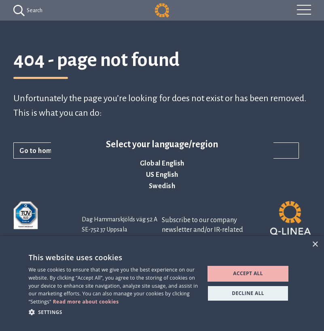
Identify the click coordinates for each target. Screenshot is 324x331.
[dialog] (162, 283)
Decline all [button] (248, 293)
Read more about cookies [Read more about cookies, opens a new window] (86, 301)
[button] (114, 312)
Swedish (162, 186)
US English (162, 174)
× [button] (315, 245)
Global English (162, 163)
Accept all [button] (248, 273)
